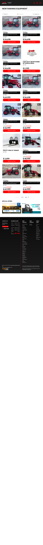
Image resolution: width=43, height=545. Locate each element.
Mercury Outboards (23, 255)
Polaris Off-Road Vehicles (24, 237)
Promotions (38, 229)
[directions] (37, 3)
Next (27, 197)
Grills (23, 232)
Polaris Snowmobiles (24, 241)
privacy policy (24, 269)
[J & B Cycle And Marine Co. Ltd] (7, 3)
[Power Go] (11, 269)
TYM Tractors (24, 248)
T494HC (5, 119)
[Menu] (40, 3)
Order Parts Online (38, 235)
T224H (25, 119)
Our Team (37, 226)
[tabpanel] (15, 227)
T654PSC (5, 181)
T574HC (5, 90)
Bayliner (23, 225)
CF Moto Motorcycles (24, 227)
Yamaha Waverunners (24, 262)
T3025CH (25, 150)
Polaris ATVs (24, 235)
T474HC (5, 33)
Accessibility (38, 239)
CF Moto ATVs (24, 228)
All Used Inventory (31, 224)
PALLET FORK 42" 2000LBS (11, 150)
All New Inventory (24, 224)
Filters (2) (5, 14)
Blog (36, 225)
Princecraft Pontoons (24, 247)
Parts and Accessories (38, 233)
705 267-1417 (5, 228)
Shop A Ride (8, 267)
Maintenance (38, 231)
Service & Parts (38, 230)
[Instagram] (19, 233)
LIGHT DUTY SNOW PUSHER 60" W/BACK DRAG (31, 62)
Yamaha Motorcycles (24, 251)
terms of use (29, 269)
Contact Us (37, 224)
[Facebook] (15, 233)
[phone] (34, 3)
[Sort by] (36, 14)
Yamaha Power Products (24, 258)
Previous (16, 197)
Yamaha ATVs (24, 249)
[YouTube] (17, 233)
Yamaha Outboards (23, 253)
